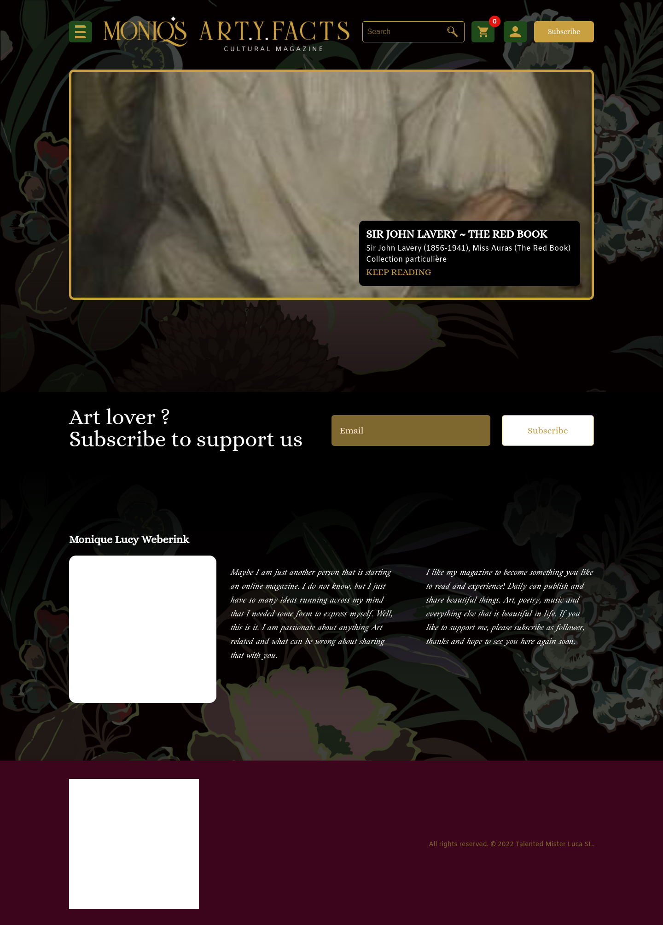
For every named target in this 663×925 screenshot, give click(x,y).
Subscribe (564, 31)
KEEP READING (398, 272)
